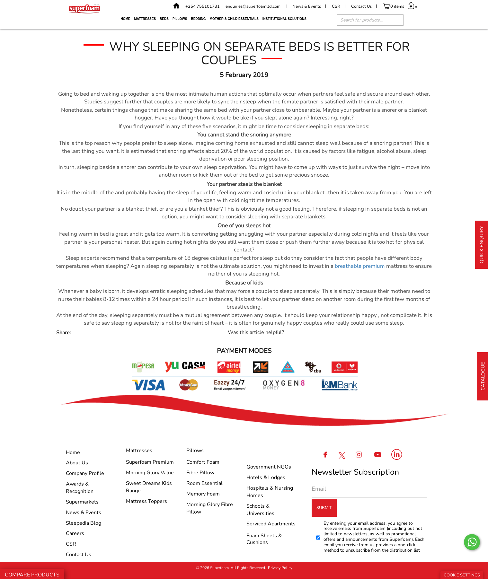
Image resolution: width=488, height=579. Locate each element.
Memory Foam (203, 493)
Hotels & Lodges (265, 477)
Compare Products (32, 574)
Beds (164, 19)
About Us (77, 462)
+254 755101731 (202, 6)
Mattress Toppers (146, 501)
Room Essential (204, 483)
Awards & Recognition (79, 487)
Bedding (198, 19)
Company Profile (85, 473)
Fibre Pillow (200, 472)
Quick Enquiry (481, 244)
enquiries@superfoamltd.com (253, 6)
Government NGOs (268, 466)
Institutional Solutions (284, 19)
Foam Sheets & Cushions (264, 539)
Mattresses (145, 19)
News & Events (306, 6)
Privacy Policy (280, 568)
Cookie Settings (462, 575)
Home (125, 19)
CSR (336, 6)
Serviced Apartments (271, 523)
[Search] (395, 20)
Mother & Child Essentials (234, 19)
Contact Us (361, 6)
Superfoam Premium (150, 462)
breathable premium (360, 266)
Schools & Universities (260, 510)
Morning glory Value (150, 472)
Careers (75, 533)
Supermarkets (82, 501)
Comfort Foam (202, 462)
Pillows (180, 19)
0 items (397, 6)
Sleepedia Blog (83, 523)
